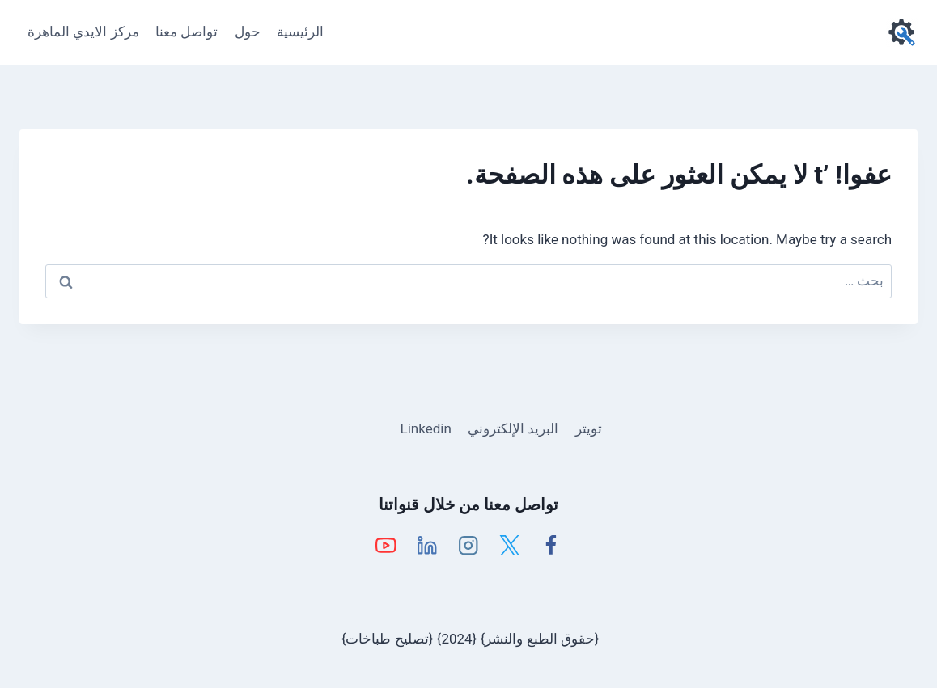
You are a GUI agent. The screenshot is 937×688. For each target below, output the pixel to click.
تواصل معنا (186, 31)
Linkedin (426, 428)
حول (248, 31)
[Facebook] (551, 545)
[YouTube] (386, 545)
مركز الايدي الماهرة (83, 31)
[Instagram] (469, 545)
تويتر (588, 428)
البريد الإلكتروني (513, 428)
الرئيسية (300, 31)
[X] (510, 545)
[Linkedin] (427, 545)
